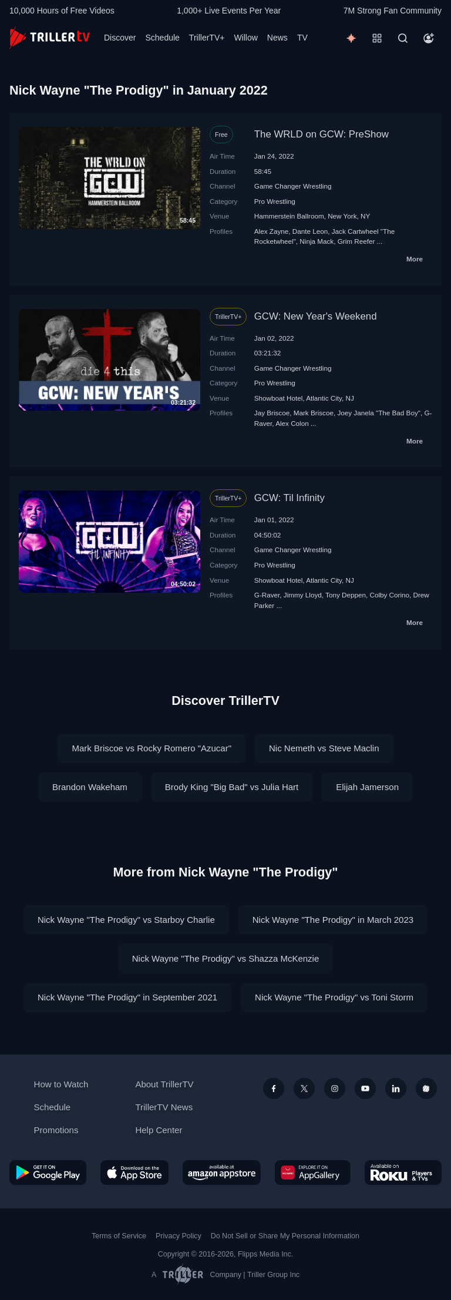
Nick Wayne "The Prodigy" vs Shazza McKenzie (225, 958)
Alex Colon (292, 423)
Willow (245, 37)
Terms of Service (119, 1236)
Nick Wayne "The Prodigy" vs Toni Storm (334, 997)
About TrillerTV (164, 1084)
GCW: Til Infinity (289, 497)
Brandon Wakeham (89, 787)
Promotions (56, 1130)
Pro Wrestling (274, 201)
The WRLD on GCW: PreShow (321, 134)
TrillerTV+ (207, 37)
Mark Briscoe (314, 412)
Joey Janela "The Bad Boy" (378, 412)
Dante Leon (310, 231)
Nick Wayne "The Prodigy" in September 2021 (127, 997)
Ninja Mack (316, 241)
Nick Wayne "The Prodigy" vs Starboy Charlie (126, 920)
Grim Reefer (356, 241)
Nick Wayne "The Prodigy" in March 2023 (333, 920)
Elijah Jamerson (367, 787)
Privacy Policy (178, 1236)
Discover (120, 37)
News (277, 37)
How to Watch (61, 1084)
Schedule (162, 37)
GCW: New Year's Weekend (315, 316)
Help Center (158, 1130)
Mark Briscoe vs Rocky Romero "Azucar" (151, 748)
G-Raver (267, 595)
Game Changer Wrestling (293, 186)
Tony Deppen (345, 595)
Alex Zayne (271, 231)
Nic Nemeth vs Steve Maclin (324, 748)
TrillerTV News (164, 1107)
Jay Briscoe (272, 412)
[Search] (403, 38)
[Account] (429, 38)
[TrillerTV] (49, 37)
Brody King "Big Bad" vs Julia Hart (231, 787)
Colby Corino (389, 595)
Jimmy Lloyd (303, 595)
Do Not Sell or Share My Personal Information (285, 1236)
